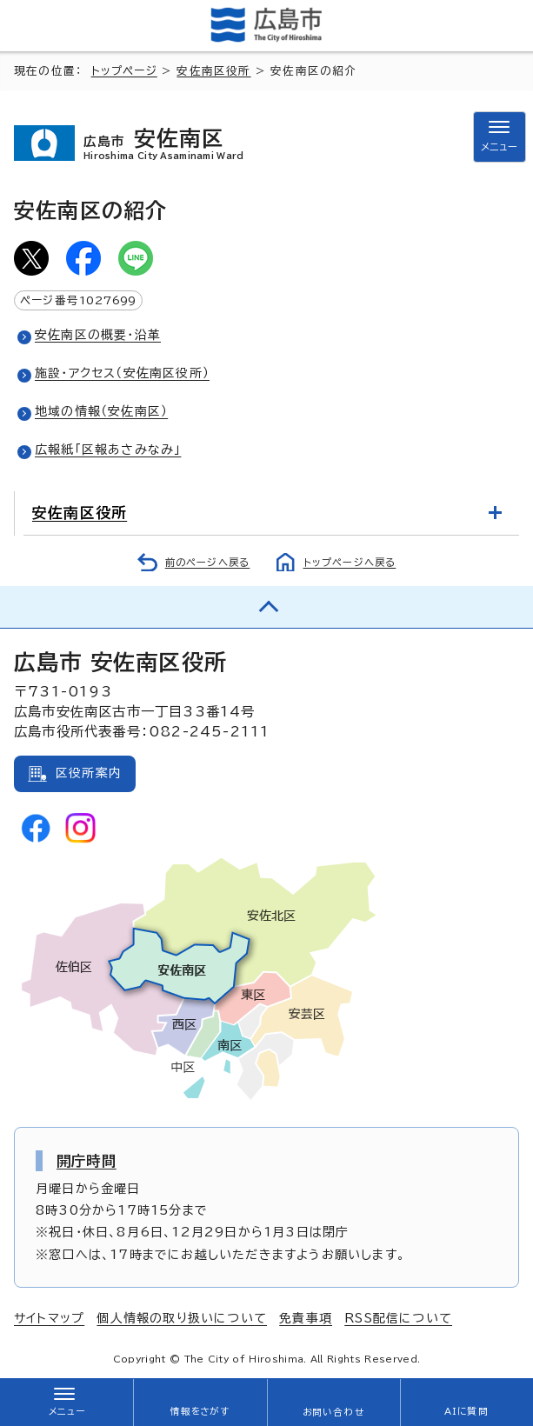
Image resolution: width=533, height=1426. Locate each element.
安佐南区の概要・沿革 (98, 335)
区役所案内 (89, 773)
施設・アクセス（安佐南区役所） (122, 373)
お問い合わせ (333, 1412)
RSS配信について (398, 1318)
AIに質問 (466, 1411)
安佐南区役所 (213, 71)
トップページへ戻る (349, 562)
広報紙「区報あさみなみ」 (108, 449)
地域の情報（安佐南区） (101, 411)
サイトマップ (49, 1318)
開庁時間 (87, 1161)
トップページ (124, 71)
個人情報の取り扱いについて (182, 1318)
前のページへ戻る (207, 562)
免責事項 (305, 1318)
